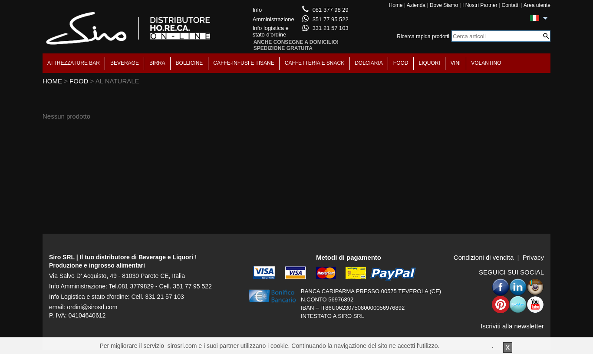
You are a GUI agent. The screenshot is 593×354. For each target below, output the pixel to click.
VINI (456, 63)
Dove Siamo (444, 5)
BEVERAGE (124, 63)
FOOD (401, 63)
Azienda (416, 5)
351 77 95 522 (331, 19)
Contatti (510, 5)
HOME (52, 81)
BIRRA (157, 63)
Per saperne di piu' (466, 345)
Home (395, 5)
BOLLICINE (189, 63)
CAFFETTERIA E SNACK (314, 63)
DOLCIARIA (369, 63)
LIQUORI (429, 63)
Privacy (533, 257)
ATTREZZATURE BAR (73, 63)
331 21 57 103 (331, 28)
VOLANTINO (486, 63)
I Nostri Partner (479, 5)
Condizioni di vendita (484, 257)
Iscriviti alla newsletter (512, 326)
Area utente (537, 5)
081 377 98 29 (331, 10)
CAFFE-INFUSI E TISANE (243, 63)
